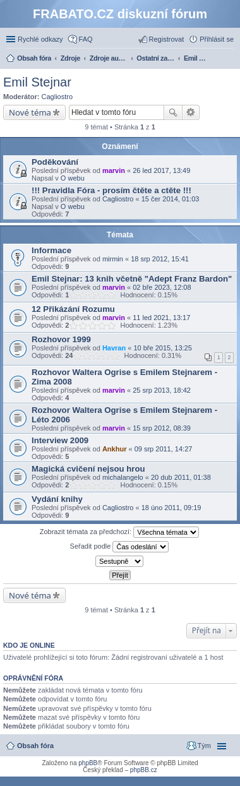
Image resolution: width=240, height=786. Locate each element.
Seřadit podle (119, 546)
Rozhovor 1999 (61, 339)
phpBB (87, 762)
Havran (114, 348)
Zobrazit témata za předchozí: (120, 532)
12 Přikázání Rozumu (73, 309)
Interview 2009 (60, 440)
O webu (73, 178)
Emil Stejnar (37, 82)
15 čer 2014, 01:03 (170, 199)
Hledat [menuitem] (229, 59)
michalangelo (122, 477)
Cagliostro (57, 96)
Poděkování (55, 162)
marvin (113, 170)
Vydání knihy (57, 499)
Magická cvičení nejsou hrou (88, 468)
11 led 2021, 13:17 (161, 317)
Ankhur (114, 449)
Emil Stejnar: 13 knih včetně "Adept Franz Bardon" (132, 278)
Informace (51, 250)
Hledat (173, 112)
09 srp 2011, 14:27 (164, 449)
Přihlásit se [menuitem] (217, 39)
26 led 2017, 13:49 (161, 170)
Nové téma (30, 112)
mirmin (112, 259)
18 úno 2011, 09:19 (171, 507)
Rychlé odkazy (40, 39)
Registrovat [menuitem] (166, 39)
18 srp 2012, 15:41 (160, 259)
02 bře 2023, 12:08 (162, 287)
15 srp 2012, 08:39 (162, 428)
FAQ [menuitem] (86, 39)
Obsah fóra (35, 745)
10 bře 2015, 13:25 (162, 348)
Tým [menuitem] (204, 745)
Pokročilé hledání (191, 112)
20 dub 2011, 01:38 (181, 477)
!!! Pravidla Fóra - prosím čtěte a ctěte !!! (111, 190)
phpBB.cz (143, 769)
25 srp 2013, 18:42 (162, 390)
